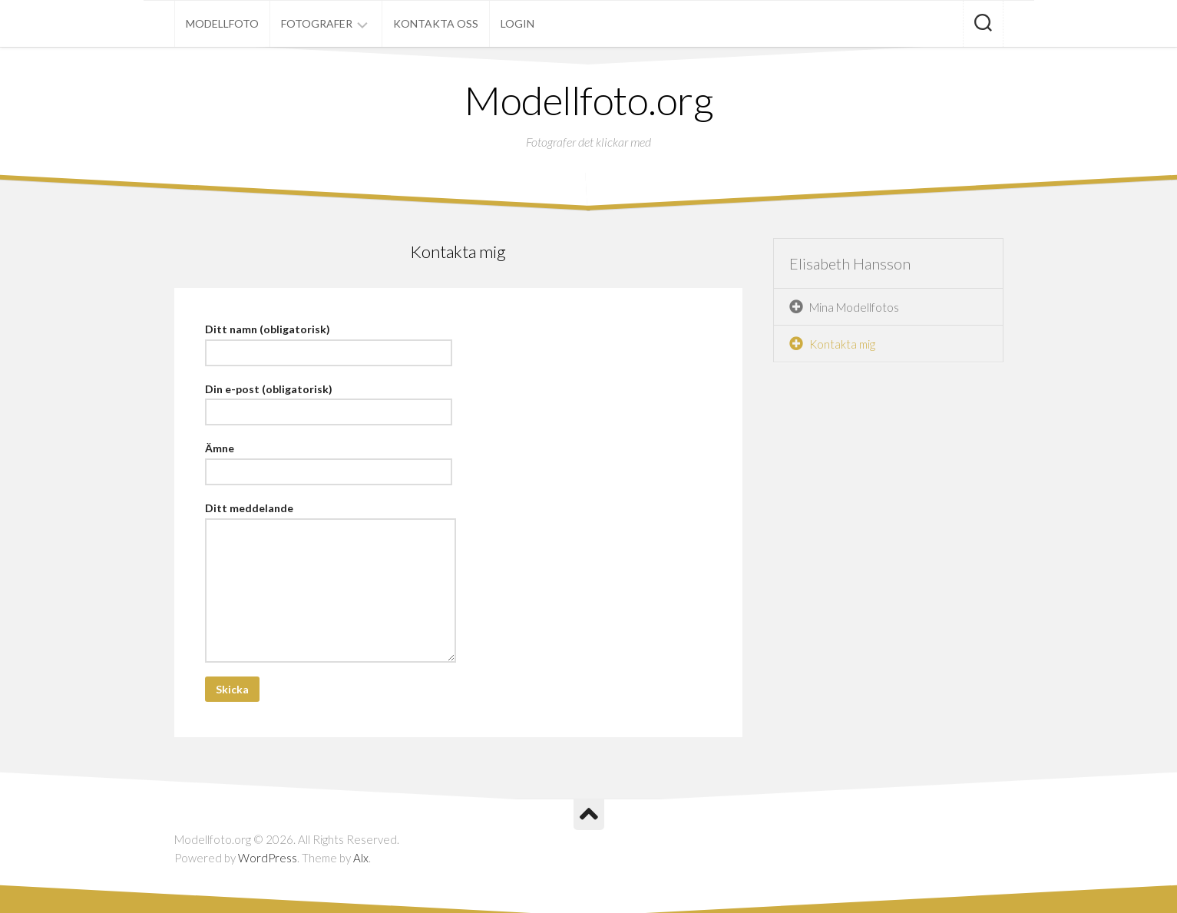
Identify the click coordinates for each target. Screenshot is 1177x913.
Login (517, 23)
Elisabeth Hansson (850, 263)
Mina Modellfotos (854, 307)
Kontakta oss (435, 23)
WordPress (267, 858)
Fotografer (316, 23)
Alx (361, 858)
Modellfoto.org (588, 100)
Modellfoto (222, 23)
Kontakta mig (842, 344)
